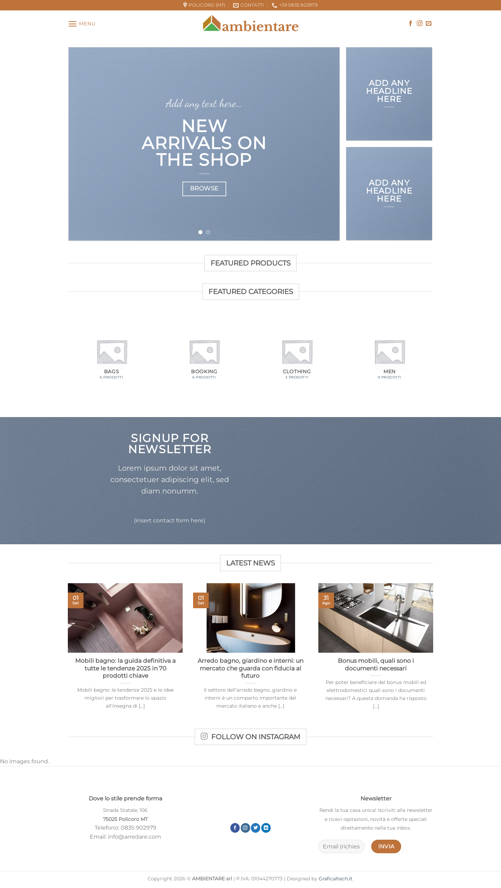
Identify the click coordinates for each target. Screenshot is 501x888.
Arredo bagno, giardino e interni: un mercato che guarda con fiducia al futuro (250, 668)
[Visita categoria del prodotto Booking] (204, 355)
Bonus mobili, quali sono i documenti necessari (376, 664)
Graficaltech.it (335, 878)
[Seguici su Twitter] (255, 828)
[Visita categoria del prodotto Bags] (111, 355)
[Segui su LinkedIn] (266, 828)
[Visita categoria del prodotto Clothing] (297, 355)
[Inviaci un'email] (428, 24)
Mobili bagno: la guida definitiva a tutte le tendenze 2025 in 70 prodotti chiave (125, 668)
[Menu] (81, 24)
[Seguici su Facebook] (410, 24)
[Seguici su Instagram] (419, 24)
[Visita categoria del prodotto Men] (389, 355)
